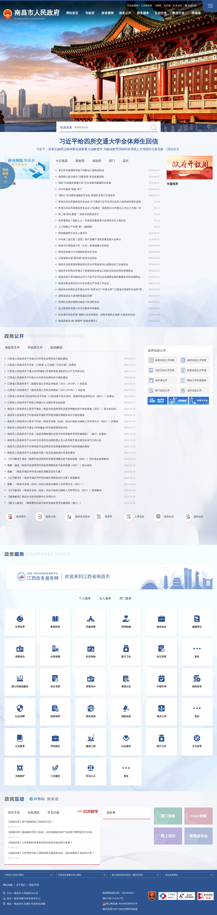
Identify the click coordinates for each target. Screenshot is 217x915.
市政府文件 (35, 347)
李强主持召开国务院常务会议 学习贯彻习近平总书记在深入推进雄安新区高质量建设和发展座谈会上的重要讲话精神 (101, 201)
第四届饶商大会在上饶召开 (72, 233)
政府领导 (21, 516)
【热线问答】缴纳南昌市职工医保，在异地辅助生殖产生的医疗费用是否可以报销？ (51, 834)
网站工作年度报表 (196, 380)
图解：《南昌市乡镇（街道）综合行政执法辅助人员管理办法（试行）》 (46, 484)
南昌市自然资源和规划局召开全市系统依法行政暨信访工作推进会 (93, 264)
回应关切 (14, 812)
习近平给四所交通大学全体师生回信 (108, 141)
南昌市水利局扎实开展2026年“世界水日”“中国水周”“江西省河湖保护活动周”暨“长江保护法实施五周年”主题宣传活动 (101, 289)
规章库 (108, 516)
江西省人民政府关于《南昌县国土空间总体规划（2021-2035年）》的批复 (46, 390)
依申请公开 (161, 380)
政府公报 (50, 516)
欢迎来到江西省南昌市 (87, 576)
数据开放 (178, 13)
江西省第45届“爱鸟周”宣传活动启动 (77, 258)
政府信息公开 (157, 350)
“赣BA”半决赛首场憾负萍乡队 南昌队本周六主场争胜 (86, 195)
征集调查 (34, 812)
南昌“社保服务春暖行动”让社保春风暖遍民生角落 (84, 183)
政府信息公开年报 (196, 370)
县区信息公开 (194, 390)
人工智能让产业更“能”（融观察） (76, 226)
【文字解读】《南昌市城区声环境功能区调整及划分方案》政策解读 (43, 477)
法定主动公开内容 (165, 370)
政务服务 (143, 13)
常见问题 (53, 812)
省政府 (96, 160)
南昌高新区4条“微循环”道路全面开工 (78, 321)
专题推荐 (172, 183)
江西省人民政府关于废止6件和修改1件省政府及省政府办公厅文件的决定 (46, 371)
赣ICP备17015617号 (113, 898)
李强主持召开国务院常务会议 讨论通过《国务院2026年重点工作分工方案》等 (99, 208)
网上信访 (168, 836)
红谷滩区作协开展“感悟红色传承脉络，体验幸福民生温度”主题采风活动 (96, 314)
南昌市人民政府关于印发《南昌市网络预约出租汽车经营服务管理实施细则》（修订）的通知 (56, 434)
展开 (6, 182)
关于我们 (21, 885)
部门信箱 (168, 816)
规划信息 (198, 516)
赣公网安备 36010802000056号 (120, 903)
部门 (112, 160)
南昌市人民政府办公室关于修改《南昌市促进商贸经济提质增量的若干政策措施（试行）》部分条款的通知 (64, 409)
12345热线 (198, 816)
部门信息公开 (162, 390)
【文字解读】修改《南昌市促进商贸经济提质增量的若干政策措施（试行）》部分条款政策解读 (58, 459)
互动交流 (161, 13)
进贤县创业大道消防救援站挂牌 (75, 295)
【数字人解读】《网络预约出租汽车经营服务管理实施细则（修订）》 (44, 503)
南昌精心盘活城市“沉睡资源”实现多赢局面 (81, 176)
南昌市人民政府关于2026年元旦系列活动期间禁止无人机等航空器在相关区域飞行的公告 (54, 440)
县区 (126, 160)
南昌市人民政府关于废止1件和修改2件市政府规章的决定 (37, 427)
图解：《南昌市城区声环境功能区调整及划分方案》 (35, 471)
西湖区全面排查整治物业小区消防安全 (78, 302)
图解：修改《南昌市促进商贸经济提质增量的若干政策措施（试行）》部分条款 (49, 465)
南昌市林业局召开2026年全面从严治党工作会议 (83, 283)
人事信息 (139, 516)
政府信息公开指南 (165, 360)
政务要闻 (108, 13)
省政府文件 (12, 347)
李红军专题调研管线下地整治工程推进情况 (81, 170)
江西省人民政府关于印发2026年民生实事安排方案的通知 (37, 358)
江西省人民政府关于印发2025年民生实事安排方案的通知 (37, 377)
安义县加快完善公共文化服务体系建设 (78, 308)
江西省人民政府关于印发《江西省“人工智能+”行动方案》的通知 (41, 365)
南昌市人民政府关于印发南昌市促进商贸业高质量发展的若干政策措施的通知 (48, 446)
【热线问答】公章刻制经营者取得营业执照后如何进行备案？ (39, 844)
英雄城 (196, 13)
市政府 (89, 13)
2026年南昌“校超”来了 (70, 189)
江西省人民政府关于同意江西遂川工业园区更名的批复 (36, 402)
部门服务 (126, 598)
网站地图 (8, 885)
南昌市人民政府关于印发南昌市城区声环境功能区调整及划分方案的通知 (46, 415)
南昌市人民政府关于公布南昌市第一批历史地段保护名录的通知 (41, 452)
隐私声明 (34, 885)
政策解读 (56, 347)
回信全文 (173, 149)
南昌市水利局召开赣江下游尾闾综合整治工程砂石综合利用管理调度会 (95, 270)
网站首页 (72, 13)
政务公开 (125, 13)
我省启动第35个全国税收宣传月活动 (77, 252)
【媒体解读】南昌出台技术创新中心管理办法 (31, 496)
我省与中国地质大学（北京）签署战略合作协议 (83, 245)
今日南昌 (62, 160)
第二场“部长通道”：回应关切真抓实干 (78, 214)
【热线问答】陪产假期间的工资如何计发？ (30, 823)
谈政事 (110, 812)
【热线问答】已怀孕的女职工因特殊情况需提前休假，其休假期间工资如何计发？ (50, 855)
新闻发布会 (199, 836)
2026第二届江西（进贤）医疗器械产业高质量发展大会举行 (89, 239)
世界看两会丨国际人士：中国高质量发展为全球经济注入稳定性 (92, 220)
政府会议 (169, 516)
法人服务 (105, 598)
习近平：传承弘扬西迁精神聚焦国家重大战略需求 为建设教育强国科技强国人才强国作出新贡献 (100, 149)
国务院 (80, 160)
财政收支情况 (82, 516)
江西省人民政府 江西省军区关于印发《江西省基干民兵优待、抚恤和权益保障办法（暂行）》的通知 (60, 396)
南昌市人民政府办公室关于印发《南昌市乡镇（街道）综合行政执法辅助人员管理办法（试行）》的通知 (62, 421)
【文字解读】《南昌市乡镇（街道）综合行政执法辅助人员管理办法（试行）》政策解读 (54, 490)
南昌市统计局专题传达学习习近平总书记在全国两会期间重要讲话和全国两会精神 (101, 277)
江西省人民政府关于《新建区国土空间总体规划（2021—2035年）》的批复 (47, 383)
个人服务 (85, 598)
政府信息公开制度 (196, 360)
